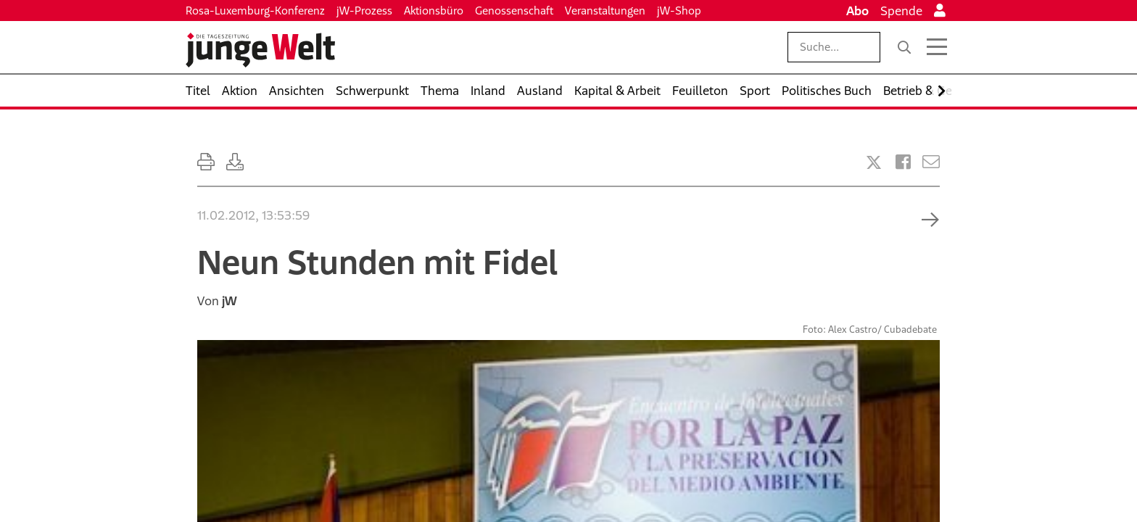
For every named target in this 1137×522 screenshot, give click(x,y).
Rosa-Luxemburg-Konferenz (255, 10)
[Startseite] (260, 50)
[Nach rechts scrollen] (941, 91)
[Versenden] (931, 162)
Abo (857, 11)
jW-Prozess (364, 10)
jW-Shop (679, 10)
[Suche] (904, 47)
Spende (901, 11)
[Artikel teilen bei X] (874, 162)
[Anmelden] (940, 11)
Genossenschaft (514, 10)
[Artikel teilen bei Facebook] (903, 162)
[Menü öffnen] (936, 47)
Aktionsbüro (433, 10)
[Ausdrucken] (206, 162)
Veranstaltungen (605, 10)
